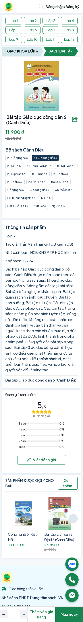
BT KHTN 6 (14, 166)
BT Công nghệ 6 (17, 158)
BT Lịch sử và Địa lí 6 (39, 166)
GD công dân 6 (39, 190)
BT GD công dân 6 (45, 158)
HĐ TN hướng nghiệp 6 (21, 198)
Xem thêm (67, 483)
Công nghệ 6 (15, 190)
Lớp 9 (13, 39)
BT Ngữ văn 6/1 (66, 166)
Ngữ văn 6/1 (59, 206)
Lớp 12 (69, 39)
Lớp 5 (13, 30)
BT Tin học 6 (40, 174)
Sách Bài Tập (61, 51)
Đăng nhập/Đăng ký (62, 6)
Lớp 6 (32, 30)
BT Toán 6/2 (15, 182)
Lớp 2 (32, 20)
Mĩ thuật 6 (40, 206)
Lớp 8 (69, 30)
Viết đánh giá (41, 459)
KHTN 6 (46, 198)
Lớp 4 (69, 20)
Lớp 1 (14, 20)
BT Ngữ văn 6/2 (16, 174)
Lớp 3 (50, 20)
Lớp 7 (50, 30)
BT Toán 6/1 (60, 174)
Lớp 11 (51, 39)
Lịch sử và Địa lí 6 (17, 206)
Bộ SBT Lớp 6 (36, 182)
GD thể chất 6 (63, 190)
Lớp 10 (32, 39)
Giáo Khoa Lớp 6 (22, 51)
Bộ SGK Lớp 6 (60, 182)
